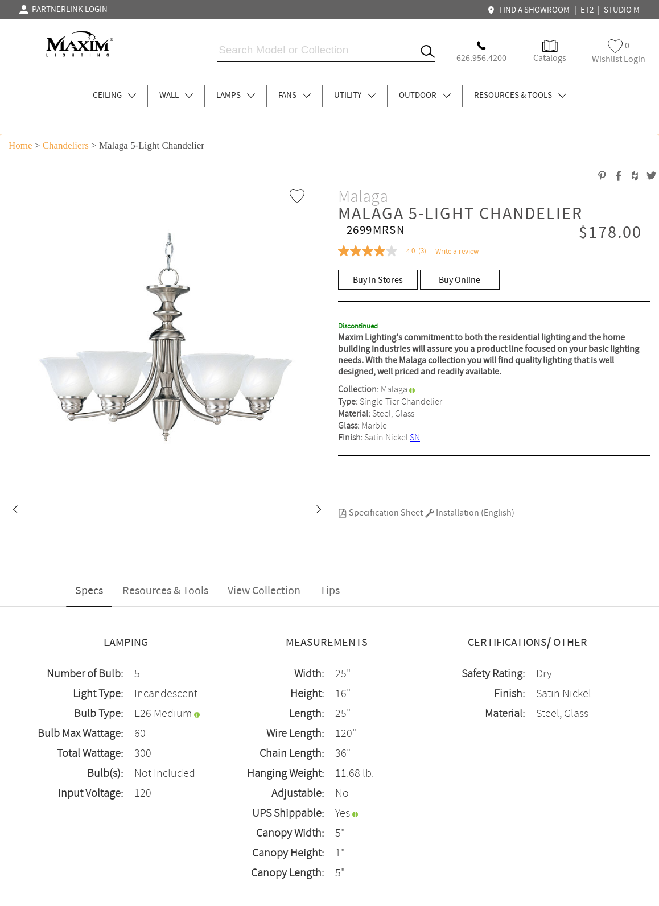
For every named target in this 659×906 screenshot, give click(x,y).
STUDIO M (622, 10)
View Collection (264, 591)
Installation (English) (469, 513)
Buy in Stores (378, 280)
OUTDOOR (425, 95)
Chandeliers (66, 145)
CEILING (114, 95)
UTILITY (355, 95)
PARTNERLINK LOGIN (63, 9)
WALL (176, 95)
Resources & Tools (165, 591)
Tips (330, 591)
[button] (15, 510)
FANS (294, 95)
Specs (89, 591)
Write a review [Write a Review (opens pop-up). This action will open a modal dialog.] (457, 252)
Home (20, 145)
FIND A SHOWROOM (529, 10)
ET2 (587, 10)
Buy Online (459, 280)
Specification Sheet (380, 513)
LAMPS (235, 95)
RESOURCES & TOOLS (520, 95)
